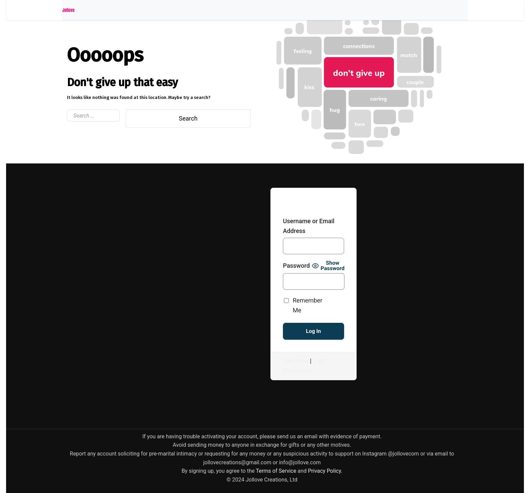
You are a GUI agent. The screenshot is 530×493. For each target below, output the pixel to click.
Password (296, 265)
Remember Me (307, 305)
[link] (276, 471)
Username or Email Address (308, 225)
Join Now (296, 360)
